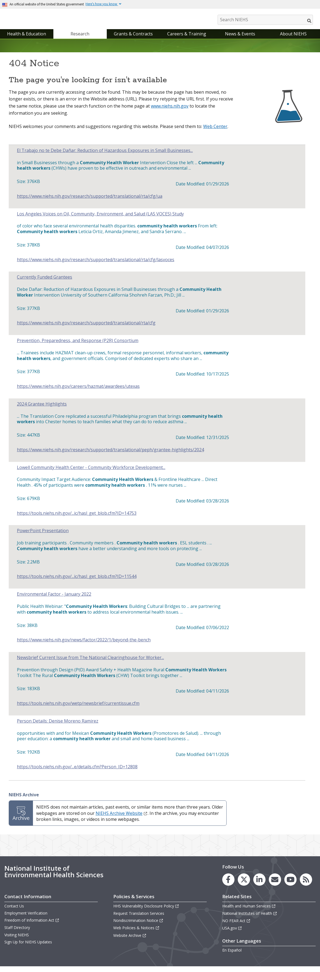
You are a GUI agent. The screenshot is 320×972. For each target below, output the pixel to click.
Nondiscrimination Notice (138, 925)
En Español (232, 955)
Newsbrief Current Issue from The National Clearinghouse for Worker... (90, 663)
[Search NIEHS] (265, 20)
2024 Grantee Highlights (42, 409)
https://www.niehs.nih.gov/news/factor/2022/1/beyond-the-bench (84, 645)
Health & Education (26, 39)
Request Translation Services (138, 918)
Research (80, 39)
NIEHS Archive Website (122, 819)
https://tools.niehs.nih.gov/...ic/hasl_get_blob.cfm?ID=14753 (76, 519)
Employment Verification (25, 918)
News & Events (240, 39)
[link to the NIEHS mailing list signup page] (275, 885)
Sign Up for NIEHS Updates (28, 947)
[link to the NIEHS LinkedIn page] (259, 885)
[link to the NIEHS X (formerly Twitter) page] (244, 885)
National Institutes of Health (249, 918)
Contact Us (14, 911)
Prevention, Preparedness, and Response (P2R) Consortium (77, 346)
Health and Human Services (249, 911)
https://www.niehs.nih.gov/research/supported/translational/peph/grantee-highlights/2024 (110, 455)
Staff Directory (17, 933)
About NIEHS (293, 39)
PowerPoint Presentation (43, 536)
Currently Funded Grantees (44, 283)
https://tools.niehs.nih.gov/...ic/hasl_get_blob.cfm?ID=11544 (76, 582)
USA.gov (232, 933)
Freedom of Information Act (31, 925)
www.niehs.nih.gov (169, 111)
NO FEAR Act (236, 926)
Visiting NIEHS (16, 940)
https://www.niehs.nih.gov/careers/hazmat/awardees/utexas (78, 392)
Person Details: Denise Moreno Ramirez (57, 726)
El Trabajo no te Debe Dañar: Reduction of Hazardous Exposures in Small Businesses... (105, 156)
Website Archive (130, 940)
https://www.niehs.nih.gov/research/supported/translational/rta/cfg (86, 328)
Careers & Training (186, 39)
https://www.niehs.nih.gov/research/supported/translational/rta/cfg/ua (89, 202)
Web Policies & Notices (136, 933)
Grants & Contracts (133, 39)
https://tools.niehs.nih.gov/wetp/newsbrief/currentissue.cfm (78, 709)
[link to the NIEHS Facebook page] (228, 885)
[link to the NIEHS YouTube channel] (290, 885)
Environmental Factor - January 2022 (54, 599)
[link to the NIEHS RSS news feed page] (306, 885)
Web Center (215, 132)
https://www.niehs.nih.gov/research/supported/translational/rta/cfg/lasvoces (95, 265)
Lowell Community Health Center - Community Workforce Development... (91, 473)
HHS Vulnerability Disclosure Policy (146, 911)
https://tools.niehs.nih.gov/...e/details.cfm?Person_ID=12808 (77, 772)
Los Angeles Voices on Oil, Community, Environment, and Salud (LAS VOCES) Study (100, 219)
